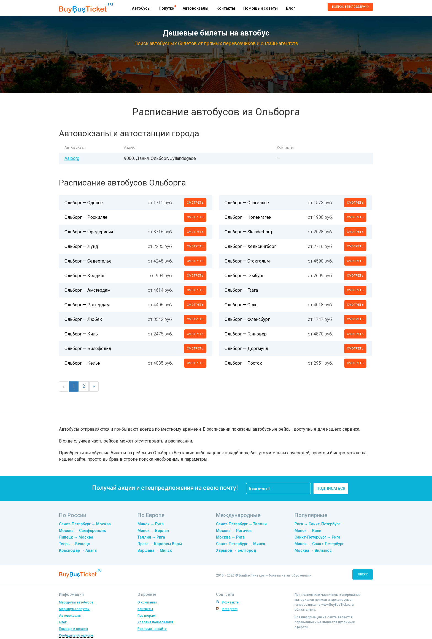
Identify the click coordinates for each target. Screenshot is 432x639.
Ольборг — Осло (241, 304)
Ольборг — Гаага (241, 290)
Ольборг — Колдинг (84, 275)
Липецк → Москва (76, 537)
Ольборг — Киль (81, 334)
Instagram (229, 609)
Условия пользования (155, 622)
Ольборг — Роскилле (85, 217)
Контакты (226, 8)
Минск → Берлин (153, 530)
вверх (363, 574)
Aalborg (71, 158)
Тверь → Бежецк (74, 544)
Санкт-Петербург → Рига (317, 537)
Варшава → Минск (154, 550)
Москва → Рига (230, 537)
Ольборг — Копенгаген (248, 217)
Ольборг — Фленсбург (247, 319)
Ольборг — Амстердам (87, 290)
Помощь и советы (260, 8)
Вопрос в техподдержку (350, 6)
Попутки (166, 8)
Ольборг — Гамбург (244, 275)
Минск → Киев (308, 530)
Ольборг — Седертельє (87, 261)
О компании (147, 602)
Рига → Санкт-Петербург (317, 524)
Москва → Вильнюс (313, 550)
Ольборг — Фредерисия (88, 231)
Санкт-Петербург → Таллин (241, 524)
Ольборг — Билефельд (87, 348)
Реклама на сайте (152, 629)
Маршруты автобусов (76, 602)
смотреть (195, 202)
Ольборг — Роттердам (87, 304)
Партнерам (146, 616)
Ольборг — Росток (243, 363)
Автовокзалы (195, 8)
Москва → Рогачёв (234, 530)
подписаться (331, 488)
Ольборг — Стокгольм (247, 261)
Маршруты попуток (74, 609)
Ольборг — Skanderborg (248, 231)
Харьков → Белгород (236, 550)
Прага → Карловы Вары (159, 544)
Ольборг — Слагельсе (247, 202)
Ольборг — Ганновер (246, 334)
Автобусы (141, 8)
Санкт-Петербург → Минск (240, 544)
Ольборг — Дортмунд (246, 348)
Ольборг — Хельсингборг (250, 246)
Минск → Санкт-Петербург (319, 544)
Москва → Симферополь (82, 530)
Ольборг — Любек (83, 319)
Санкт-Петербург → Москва (85, 524)
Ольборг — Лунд (81, 246)
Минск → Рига (150, 524)
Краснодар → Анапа (78, 550)
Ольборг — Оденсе (83, 202)
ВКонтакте (230, 602)
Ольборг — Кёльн (82, 363)
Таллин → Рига (151, 537)
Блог (290, 8)
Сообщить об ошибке (76, 635)
